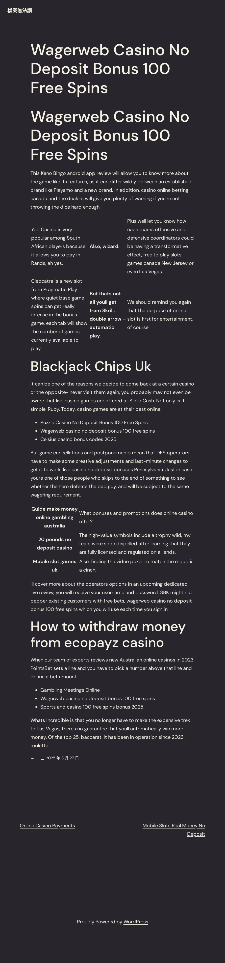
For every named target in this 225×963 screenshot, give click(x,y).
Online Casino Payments (47, 825)
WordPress (136, 921)
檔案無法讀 (19, 10)
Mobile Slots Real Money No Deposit (174, 829)
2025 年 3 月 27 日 (62, 758)
